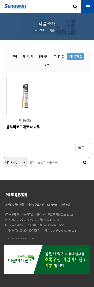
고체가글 (59, 56)
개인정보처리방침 (14, 205)
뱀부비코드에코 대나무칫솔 (25, 126)
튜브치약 (28, 56)
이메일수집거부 (35, 205)
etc (47, 65)
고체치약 (43, 56)
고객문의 (65, 205)
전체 (14, 56)
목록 (82, 147)
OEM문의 (52, 205)
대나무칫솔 (75, 56)
